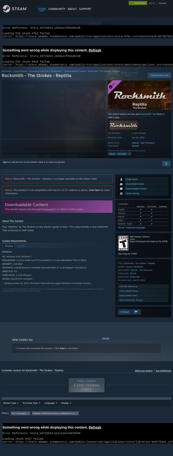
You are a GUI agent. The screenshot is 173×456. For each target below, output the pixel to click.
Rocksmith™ (56, 75)
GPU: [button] (160, 420)
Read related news (128, 299)
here (62, 352)
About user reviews (144, 374)
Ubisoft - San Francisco (143, 147)
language (162, 3)
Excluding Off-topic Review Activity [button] (52, 420)
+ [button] (129, 158)
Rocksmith (135, 281)
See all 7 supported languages (131, 232)
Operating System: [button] (131, 420)
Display (83, 409)
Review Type (9, 409)
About (72, 9)
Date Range (67, 409)
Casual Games (20, 75)
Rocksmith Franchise (39, 75)
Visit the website (128, 290)
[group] (86, 422)
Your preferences (163, 374)
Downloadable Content (75, 75)
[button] (13, 419)
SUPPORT (85, 9)
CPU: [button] (148, 420)
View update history (128, 295)
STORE (42, 9)
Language (49, 409)
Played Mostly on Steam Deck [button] (103, 420)
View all (105, 343)
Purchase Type (30, 409)
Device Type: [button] (8, 424)
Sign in (6, 166)
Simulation (122, 158)
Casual (112, 158)
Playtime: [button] (79, 420)
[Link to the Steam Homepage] (17, 11)
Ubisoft (135, 150)
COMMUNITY (56, 9)
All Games (6, 75)
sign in (151, 3)
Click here (94, 194)
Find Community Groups (130, 304)
